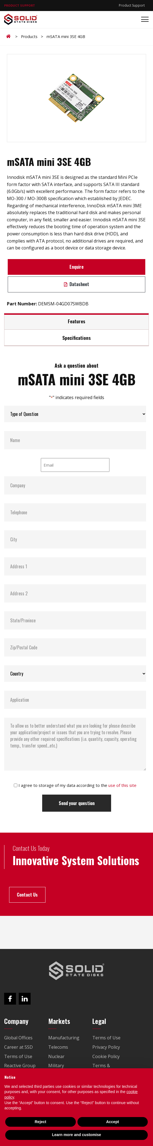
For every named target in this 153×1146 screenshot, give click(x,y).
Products (29, 36)
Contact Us (27, 894)
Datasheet (76, 284)
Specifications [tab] (76, 337)
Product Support (132, 5)
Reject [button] (40, 1122)
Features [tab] (76, 321)
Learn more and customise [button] (76, 1134)
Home (9, 36)
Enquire (76, 266)
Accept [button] (112, 1122)
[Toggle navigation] (143, 19)
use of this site (122, 785)
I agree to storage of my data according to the (77, 785)
